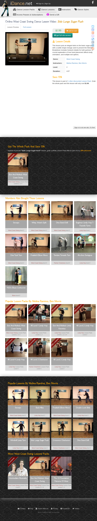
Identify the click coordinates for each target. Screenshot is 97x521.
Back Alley (40, 408)
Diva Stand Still (62, 223)
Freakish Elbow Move (39, 255)
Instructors (64, 9)
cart (71, 31)
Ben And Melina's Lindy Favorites (62, 327)
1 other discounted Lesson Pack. (80, 81)
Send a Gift (53, 14)
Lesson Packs (24, 9)
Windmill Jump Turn (18, 440)
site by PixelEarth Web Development (48, 512)
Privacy (54, 509)
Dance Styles (81, 9)
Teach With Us (42, 509)
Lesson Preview (13, 27)
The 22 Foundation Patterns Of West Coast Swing (61, 480)
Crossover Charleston (61, 440)
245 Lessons (55, 342)
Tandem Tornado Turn (62, 255)
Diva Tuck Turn (16, 255)
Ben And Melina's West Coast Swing (18, 176)
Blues (14, 295)
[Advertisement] (50, 107)
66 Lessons (32, 308)
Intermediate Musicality (18, 478)
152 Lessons (78, 308)
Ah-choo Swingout (85, 255)
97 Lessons (9, 342)
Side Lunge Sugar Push (40, 440)
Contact (21, 509)
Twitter (76, 509)
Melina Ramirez (72, 63)
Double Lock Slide (83, 408)
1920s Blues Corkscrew (16, 288)
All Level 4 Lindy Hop (16, 359)
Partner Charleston (60, 263)
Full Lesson (27, 27)
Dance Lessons (46, 9)
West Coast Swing (73, 59)
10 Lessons (55, 308)
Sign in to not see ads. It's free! (84, 127)
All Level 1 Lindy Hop (39, 326)
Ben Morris (83, 63)
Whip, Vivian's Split (39, 223)
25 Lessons (55, 460)
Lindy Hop (83, 230)
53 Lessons (32, 342)
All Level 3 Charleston (39, 359)
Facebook (65, 509)
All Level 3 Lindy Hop (62, 359)
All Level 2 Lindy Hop (84, 326)
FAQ (30, 509)
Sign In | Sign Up (43, 4)
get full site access (62, 35)
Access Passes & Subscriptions (28, 14)
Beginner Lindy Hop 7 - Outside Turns (85, 224)
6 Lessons (11, 156)
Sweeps (16, 223)
